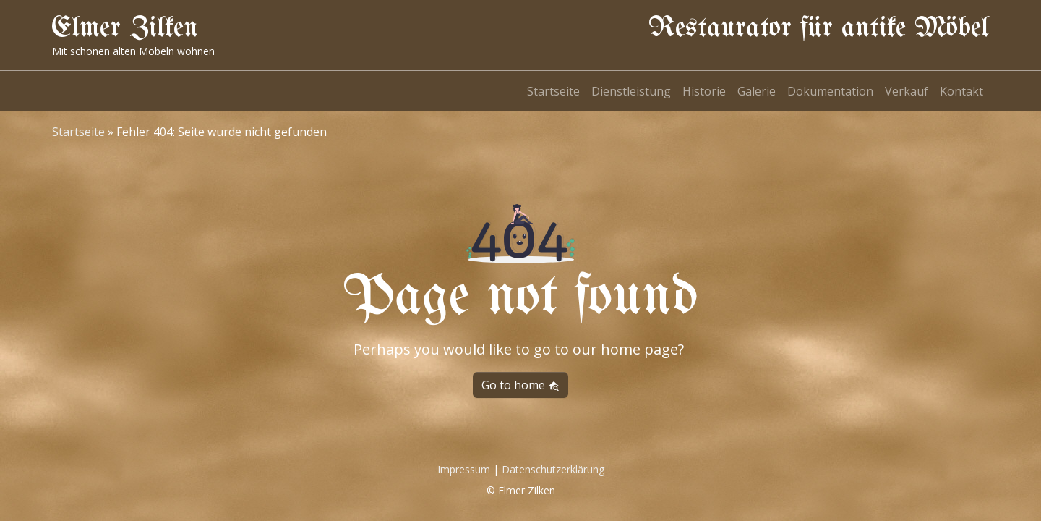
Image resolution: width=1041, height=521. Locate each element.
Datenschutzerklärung (553, 469)
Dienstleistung (631, 91)
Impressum (463, 469)
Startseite (553, 91)
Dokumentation (830, 91)
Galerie (756, 91)
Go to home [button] (520, 385)
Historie (704, 91)
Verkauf (906, 91)
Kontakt (961, 91)
